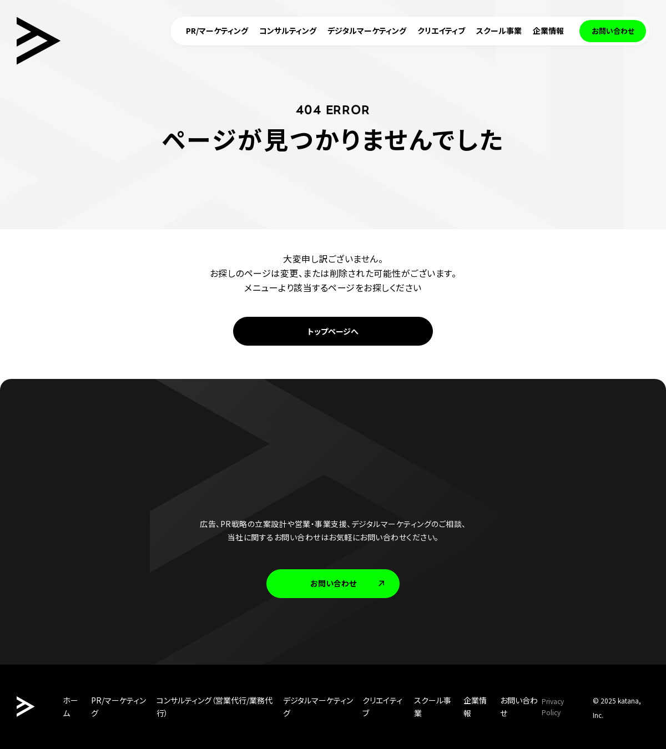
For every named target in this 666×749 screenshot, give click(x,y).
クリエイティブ (382, 706)
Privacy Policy (553, 706)
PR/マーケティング (118, 706)
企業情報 (475, 706)
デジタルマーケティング (318, 706)
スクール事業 (432, 706)
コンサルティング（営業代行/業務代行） (215, 706)
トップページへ (333, 331)
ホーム (70, 706)
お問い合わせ (348, 583)
